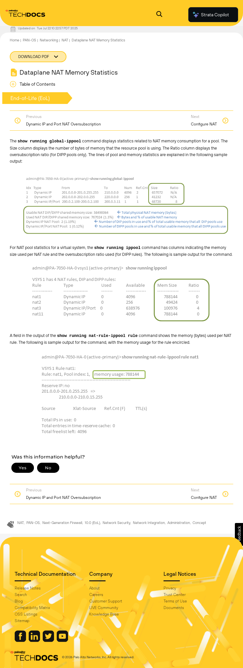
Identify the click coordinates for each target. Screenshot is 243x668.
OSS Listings (26, 614)
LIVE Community (103, 607)
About (94, 588)
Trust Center (175, 594)
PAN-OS (29, 40)
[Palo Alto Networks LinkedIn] (35, 640)
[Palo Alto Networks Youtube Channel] (62, 640)
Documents (174, 607)
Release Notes (28, 588)
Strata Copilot (210, 15)
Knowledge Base (104, 614)
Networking (49, 40)
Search (21, 594)
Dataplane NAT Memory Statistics (98, 40)
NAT (65, 40)
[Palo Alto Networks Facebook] (21, 640)
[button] (239, 534)
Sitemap (22, 620)
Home (14, 40)
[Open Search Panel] (159, 15)
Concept (199, 523)
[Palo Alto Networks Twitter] (49, 640)
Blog (19, 601)
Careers (96, 594)
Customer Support (105, 601)
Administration (178, 523)
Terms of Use (175, 601)
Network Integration (149, 523)
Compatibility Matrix (32, 607)
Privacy (170, 588)
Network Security (116, 523)
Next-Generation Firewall (62, 523)
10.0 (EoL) (92, 523)
